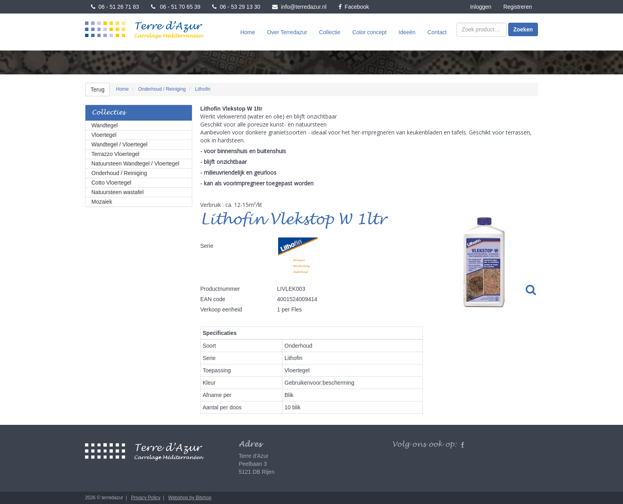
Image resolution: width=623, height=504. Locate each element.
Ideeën (407, 32)
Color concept (369, 32)
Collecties (108, 113)
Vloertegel (103, 135)
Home (247, 32)
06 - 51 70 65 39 (176, 7)
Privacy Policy (146, 497)
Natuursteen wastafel (117, 192)
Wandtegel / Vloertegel (119, 144)
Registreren (517, 7)
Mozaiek (101, 201)
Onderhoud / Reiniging (119, 173)
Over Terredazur (287, 32)
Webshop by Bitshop (189, 497)
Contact (437, 32)
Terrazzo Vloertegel (115, 154)
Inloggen (480, 7)
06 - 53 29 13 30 (236, 7)
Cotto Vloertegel (111, 182)
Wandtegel (104, 125)
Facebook (354, 7)
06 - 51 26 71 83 (115, 7)
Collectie (330, 32)
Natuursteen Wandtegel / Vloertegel (135, 163)
